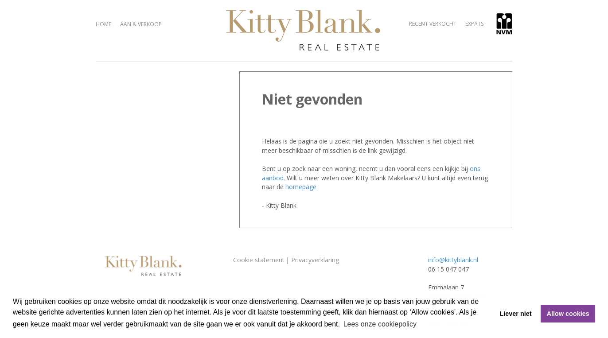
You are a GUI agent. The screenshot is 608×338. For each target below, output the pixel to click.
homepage (300, 187)
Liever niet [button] (516, 313)
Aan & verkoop (141, 24)
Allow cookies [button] (568, 313)
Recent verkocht (432, 23)
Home (103, 24)
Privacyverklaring (315, 260)
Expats (474, 23)
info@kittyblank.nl (453, 260)
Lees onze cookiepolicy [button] (380, 324)
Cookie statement (259, 260)
